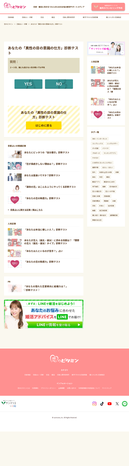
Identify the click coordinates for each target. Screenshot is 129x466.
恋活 (42, 17)
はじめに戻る (43, 125)
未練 (114, 201)
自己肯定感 (103, 210)
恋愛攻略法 (96, 201)
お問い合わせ (71, 388)
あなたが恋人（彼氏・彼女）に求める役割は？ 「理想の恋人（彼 (114, 86)
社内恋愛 (111, 206)
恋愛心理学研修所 (63, 375)
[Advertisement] (64, 33)
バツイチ (105, 148)
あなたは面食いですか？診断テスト (42, 175)
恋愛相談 (11, 17)
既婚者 (106, 201)
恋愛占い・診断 (27, 17)
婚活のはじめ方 (109, 182)
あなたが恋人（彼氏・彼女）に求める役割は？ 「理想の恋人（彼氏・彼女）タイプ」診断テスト (51, 242)
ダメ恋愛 (95, 148)
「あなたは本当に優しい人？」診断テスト (45, 229)
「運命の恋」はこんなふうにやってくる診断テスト (50, 186)
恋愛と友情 (96, 196)
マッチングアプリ (110, 153)
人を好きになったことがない (102, 163)
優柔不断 (95, 167)
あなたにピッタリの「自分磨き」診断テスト (47, 152)
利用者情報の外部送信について (89, 388)
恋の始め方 (113, 186)
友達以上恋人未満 (105, 172)
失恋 (100, 177)
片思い (101, 206)
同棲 (117, 172)
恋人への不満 (110, 191)
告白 (93, 177)
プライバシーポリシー (48, 388)
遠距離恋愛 (114, 215)
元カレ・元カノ (107, 167)
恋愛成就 (107, 196)
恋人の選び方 (96, 191)
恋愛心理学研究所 (69, 17)
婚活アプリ (96, 182)
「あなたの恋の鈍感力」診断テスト (42, 198)
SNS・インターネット (99, 139)
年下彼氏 (95, 186)
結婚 (93, 210)
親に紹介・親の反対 (99, 215)
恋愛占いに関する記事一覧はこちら (26, 209)
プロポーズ (96, 153)
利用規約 (35, 388)
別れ (93, 172)
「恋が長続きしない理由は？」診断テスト (45, 163)
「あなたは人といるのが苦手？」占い (43, 251)
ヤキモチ (95, 158)
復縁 (103, 186)
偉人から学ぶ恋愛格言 (113, 17)
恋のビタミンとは (24, 388)
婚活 (53, 17)
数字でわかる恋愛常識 (90, 17)
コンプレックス (97, 143)
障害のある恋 (96, 220)
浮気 (93, 206)
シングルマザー (112, 143)
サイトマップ (106, 388)
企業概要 (61, 388)
